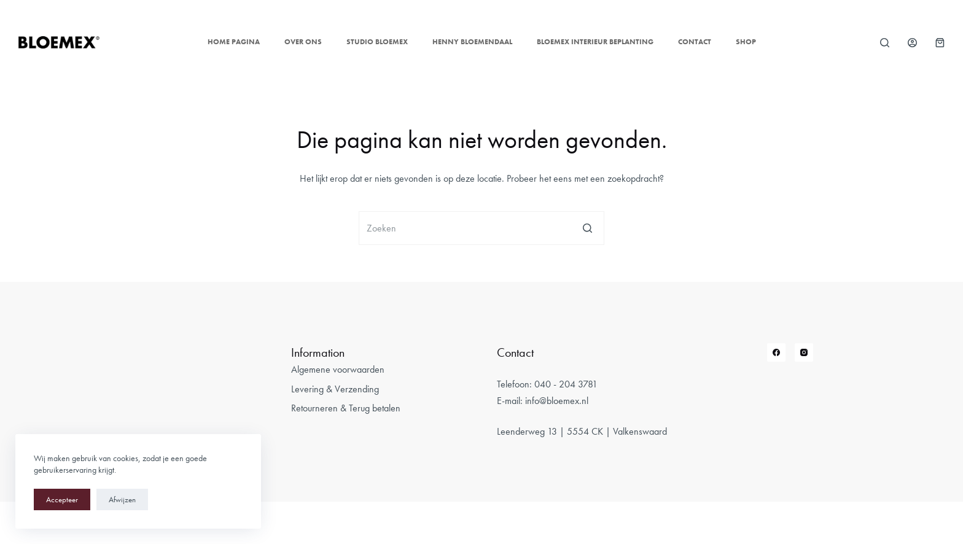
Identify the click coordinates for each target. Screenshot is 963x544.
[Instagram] (804, 352)
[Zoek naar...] (481, 228)
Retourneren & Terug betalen (345, 408)
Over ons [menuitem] (303, 42)
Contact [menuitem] (694, 42)
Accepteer (62, 499)
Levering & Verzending (335, 389)
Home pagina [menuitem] (234, 42)
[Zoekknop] (587, 228)
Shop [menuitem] (746, 42)
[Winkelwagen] (940, 42)
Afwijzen (122, 499)
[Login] (912, 42)
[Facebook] (776, 352)
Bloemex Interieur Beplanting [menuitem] (595, 42)
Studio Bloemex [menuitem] (377, 42)
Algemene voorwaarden (337, 369)
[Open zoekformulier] (884, 42)
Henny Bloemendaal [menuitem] (472, 42)
